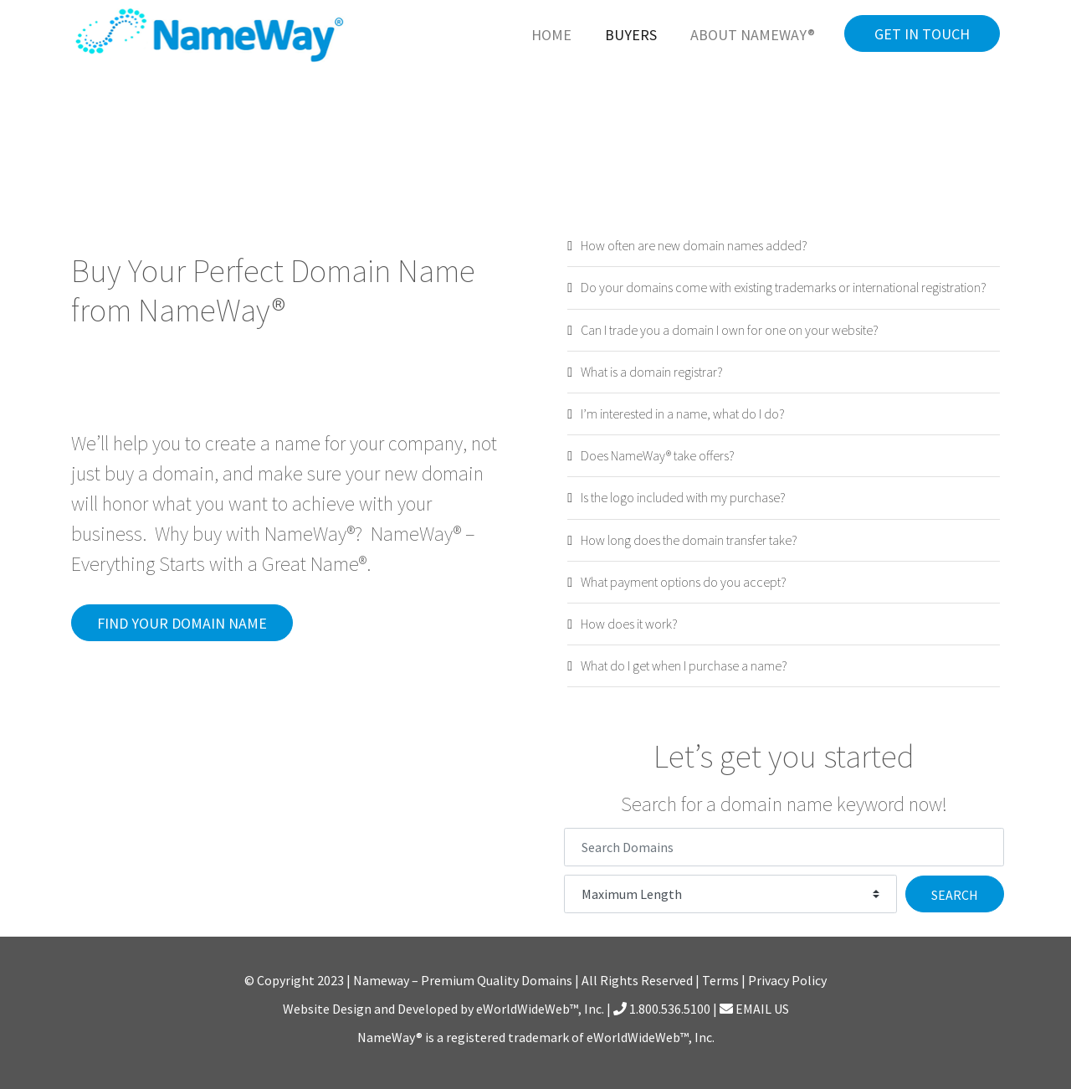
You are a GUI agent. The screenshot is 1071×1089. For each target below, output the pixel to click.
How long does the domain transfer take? (689, 540)
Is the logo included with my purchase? (683, 497)
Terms (720, 980)
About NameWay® (752, 34)
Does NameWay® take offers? (658, 455)
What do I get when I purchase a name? (684, 665)
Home (551, 34)
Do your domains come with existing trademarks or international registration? (783, 287)
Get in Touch (922, 34)
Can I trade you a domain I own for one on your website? (730, 329)
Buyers (631, 34)
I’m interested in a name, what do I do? (683, 413)
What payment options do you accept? (684, 581)
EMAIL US (754, 1008)
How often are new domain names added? (694, 245)
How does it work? (629, 623)
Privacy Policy (787, 980)
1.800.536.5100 (661, 1008)
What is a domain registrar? (652, 371)
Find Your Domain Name (182, 623)
